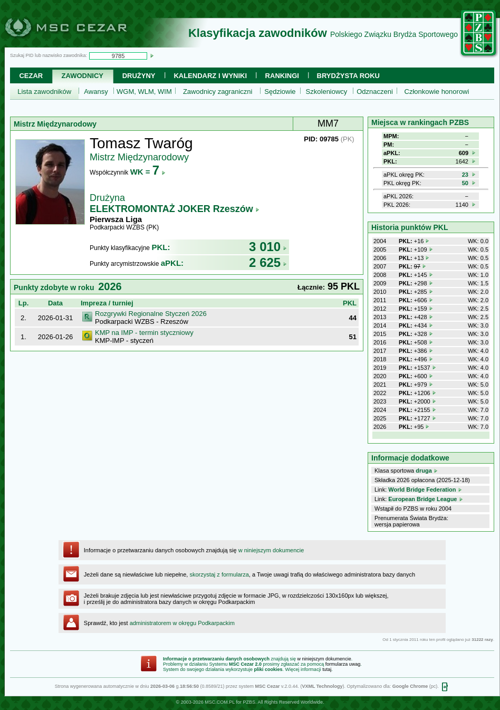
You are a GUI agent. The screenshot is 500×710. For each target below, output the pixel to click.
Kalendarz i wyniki (210, 76)
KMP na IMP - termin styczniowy (144, 333)
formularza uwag (343, 664)
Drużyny (139, 76)
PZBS (249, 702)
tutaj (326, 669)
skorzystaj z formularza (218, 574)
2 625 (268, 262)
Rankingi (282, 76)
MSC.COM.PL (220, 702)
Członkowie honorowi (437, 91)
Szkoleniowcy (327, 91)
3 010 (268, 246)
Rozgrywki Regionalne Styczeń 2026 (151, 314)
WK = (148, 171)
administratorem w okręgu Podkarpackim (182, 623)
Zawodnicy (82, 76)
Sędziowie (279, 91)
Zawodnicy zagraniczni (218, 91)
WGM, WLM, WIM (144, 91)
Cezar (31, 76)
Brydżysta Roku (348, 76)
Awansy (96, 91)
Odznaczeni (375, 91)
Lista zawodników (44, 91)
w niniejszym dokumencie (271, 550)
